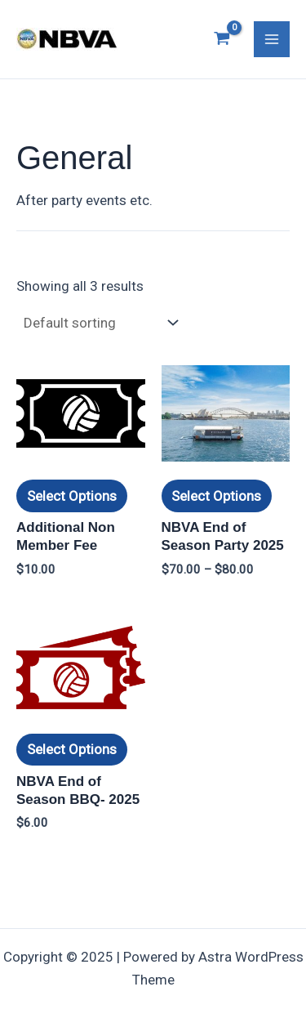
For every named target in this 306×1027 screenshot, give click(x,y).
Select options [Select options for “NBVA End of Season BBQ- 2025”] (72, 749)
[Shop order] (98, 322)
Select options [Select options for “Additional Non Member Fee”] (72, 496)
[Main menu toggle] (272, 39)
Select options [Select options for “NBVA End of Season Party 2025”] (216, 496)
